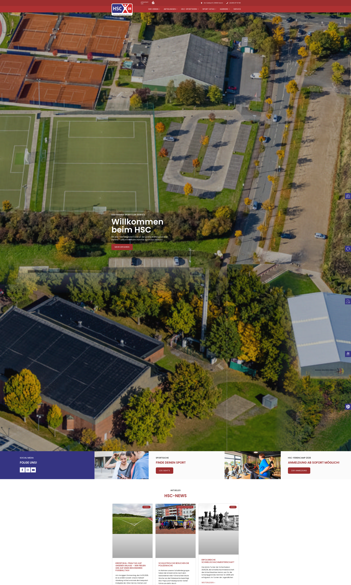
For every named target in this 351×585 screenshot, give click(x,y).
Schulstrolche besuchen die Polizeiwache (174, 564)
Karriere (225, 9)
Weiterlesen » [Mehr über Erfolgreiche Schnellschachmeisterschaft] (208, 582)
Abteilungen (170, 9)
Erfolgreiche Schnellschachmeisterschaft (218, 561)
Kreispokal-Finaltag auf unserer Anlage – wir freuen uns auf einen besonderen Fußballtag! (130, 567)
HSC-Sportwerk (190, 9)
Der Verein (154, 9)
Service (237, 9)
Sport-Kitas (209, 9)
